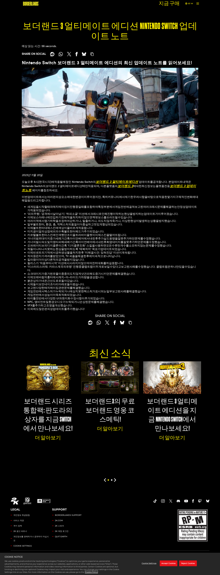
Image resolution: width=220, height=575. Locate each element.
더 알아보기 (48, 437)
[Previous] (105, 480)
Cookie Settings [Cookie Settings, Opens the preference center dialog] (149, 565)
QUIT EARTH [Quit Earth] (61, 536)
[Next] (115, 480)
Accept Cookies (168, 565)
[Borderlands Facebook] (193, 501)
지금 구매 (169, 3)
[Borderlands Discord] (178, 501)
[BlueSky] (84, 54)
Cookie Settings (22, 546)
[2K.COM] (15, 501)
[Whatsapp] (61, 54)
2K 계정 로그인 (61, 531)
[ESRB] (193, 524)
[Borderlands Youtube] (186, 501)
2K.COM (59, 520)
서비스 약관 (18, 520)
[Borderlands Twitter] (170, 501)
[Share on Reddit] (52, 54)
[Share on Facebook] (76, 54)
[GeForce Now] (44, 501)
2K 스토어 (59, 526)
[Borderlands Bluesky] (207, 501)
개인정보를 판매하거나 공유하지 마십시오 (31, 538)
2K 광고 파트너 (20, 531)
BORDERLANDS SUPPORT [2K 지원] (68, 515)
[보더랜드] (31, 3)
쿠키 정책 (17, 526)
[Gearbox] (27, 501)
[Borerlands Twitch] (200, 501)
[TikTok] (155, 501)
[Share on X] (69, 54)
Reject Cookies (188, 565)
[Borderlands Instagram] (163, 501)
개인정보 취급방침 (21, 515)
